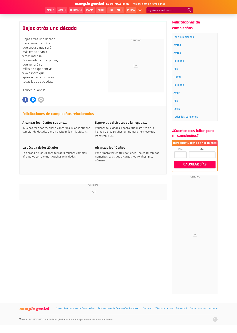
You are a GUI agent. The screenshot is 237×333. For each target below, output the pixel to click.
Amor (101, 10)
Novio (179, 115)
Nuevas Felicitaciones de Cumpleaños (75, 315)
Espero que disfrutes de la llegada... (121, 123)
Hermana (76, 10)
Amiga (50, 10)
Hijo (177, 107)
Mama (90, 10)
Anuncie (213, 315)
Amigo (62, 10)
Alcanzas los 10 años (110, 148)
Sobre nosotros (198, 315)
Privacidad (181, 315)
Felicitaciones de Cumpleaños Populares (119, 315)
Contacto (147, 315)
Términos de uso (164, 315)
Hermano (181, 89)
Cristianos (116, 10)
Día (180, 157)
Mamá (179, 81)
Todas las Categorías (189, 124)
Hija (177, 72)
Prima (131, 10)
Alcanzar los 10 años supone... (44, 123)
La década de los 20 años (40, 148)
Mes (202, 157)
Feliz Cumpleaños (187, 37)
